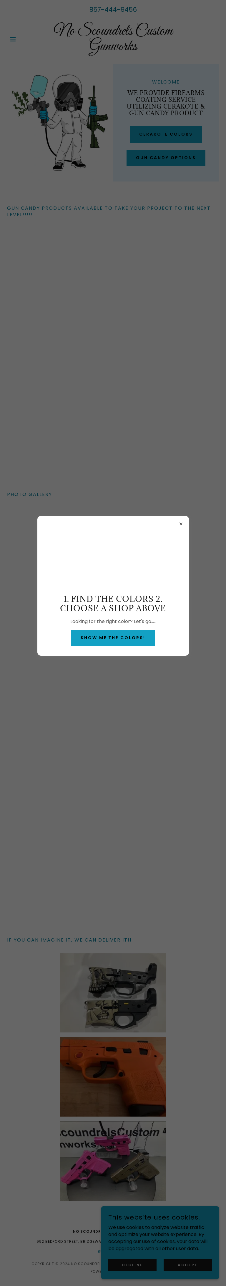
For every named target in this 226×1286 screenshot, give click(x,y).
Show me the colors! (113, 638)
